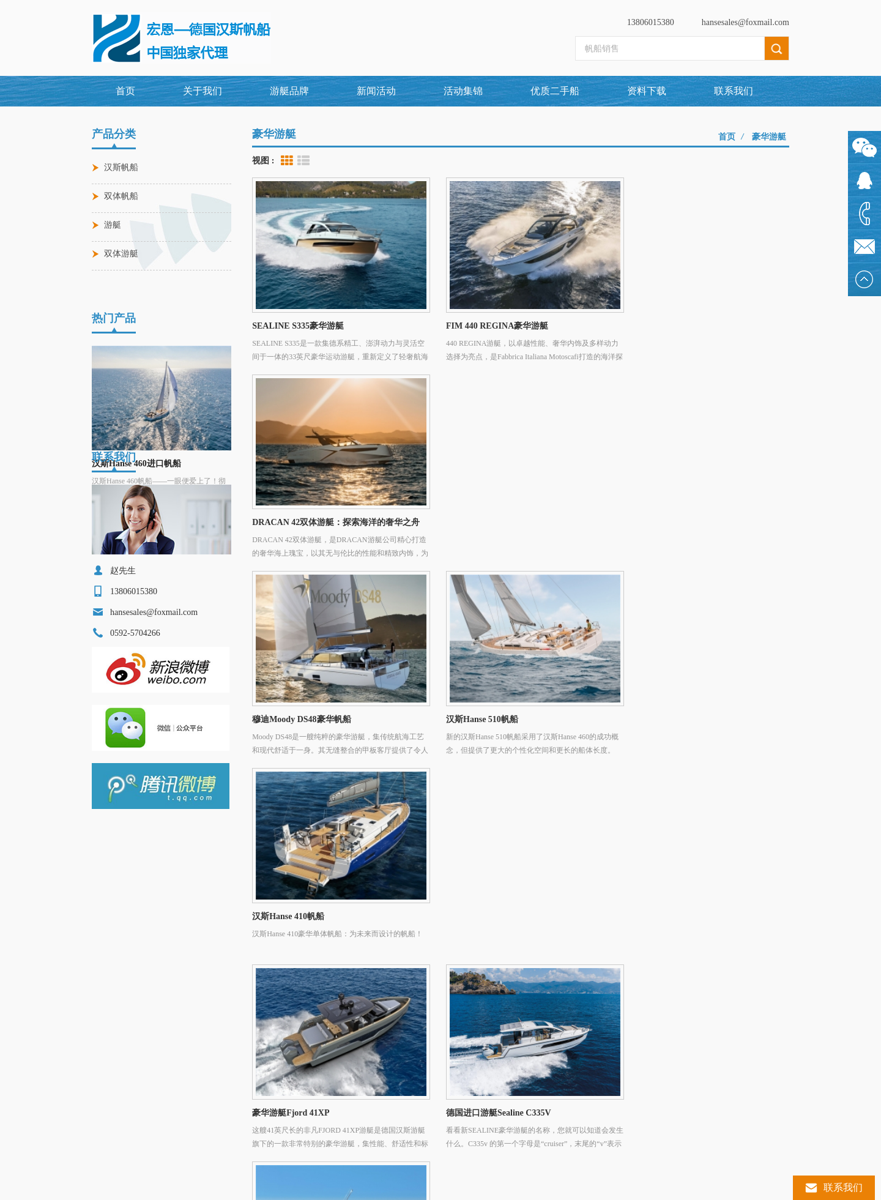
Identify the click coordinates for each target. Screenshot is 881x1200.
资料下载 (646, 91)
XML (675, 974)
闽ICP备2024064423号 (539, 1184)
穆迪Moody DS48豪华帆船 (299, 1072)
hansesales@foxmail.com (745, 22)
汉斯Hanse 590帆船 (288, 1113)
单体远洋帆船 (126, 1134)
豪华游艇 (769, 136)
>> (547, 764)
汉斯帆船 (121, 167)
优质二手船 (554, 91)
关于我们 (202, 91)
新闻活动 (376, 91)
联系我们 (733, 91)
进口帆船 (118, 1072)
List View (303, 161)
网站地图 (593, 974)
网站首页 (143, 974)
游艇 (112, 224)
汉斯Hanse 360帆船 (288, 1134)
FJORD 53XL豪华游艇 (293, 1093)
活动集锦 (463, 91)
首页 (125, 91)
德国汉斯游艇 (126, 1093)
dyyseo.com (484, 1184)
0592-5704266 (435, 1051)
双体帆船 (121, 196)
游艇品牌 (323, 974)
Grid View (287, 161)
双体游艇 (121, 253)
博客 (747, 974)
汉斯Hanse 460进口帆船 (136, 434)
